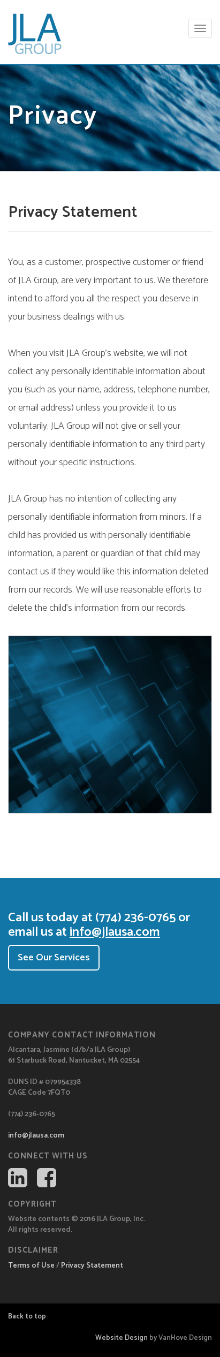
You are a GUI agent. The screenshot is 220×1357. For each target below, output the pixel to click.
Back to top (27, 1316)
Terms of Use (31, 1266)
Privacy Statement (92, 1266)
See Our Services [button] (54, 958)
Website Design (121, 1338)
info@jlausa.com (115, 932)
